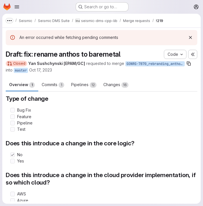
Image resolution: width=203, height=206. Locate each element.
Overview (22, 85)
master (21, 70)
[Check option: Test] (12, 129)
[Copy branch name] (188, 63)
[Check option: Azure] (12, 200)
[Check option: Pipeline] (12, 123)
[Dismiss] (190, 37)
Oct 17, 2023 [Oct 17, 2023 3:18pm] (40, 70)
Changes (115, 85)
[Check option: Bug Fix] (12, 110)
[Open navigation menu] (16, 6)
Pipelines (84, 85)
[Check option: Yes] (12, 161)
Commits (53, 85)
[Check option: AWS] (12, 194)
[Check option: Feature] (12, 116)
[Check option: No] (12, 154)
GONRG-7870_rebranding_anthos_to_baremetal (155, 64)
